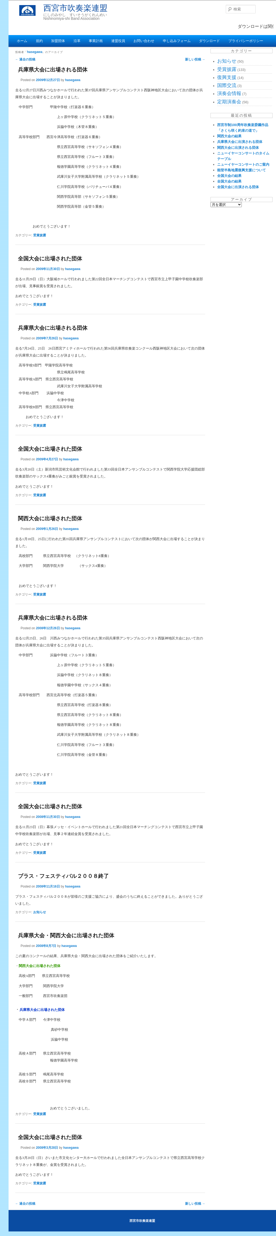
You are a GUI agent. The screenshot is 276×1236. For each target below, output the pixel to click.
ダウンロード (209, 41)
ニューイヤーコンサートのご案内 (243, 164)
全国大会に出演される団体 (238, 187)
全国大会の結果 (229, 176)
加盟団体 (58, 41)
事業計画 (96, 41)
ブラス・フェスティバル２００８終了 (63, 876)
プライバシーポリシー (245, 41)
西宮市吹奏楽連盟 (75, 7)
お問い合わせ (143, 41)
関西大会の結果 (229, 136)
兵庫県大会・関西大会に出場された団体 (66, 935)
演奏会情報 (229, 93)
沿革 (77, 41)
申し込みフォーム (177, 41)
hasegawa (34, 52)
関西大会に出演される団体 (238, 148)
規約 (39, 41)
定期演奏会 (229, 101)
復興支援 (226, 77)
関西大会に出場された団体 (50, 518)
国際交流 (226, 85)
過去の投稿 (25, 59)
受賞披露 (39, 235)
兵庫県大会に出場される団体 (52, 70)
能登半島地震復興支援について (241, 170)
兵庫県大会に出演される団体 (239, 142)
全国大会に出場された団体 (50, 258)
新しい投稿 (195, 59)
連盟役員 (118, 41)
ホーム (22, 41)
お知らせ (39, 912)
